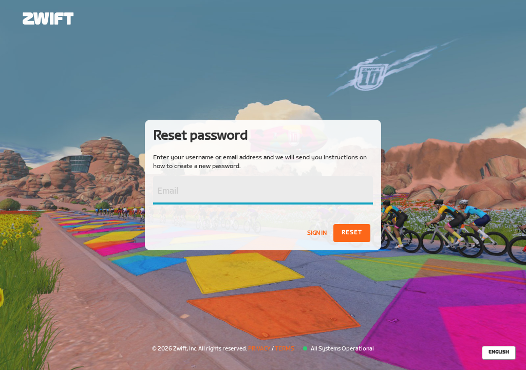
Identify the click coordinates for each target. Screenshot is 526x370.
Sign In (317, 233)
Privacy (259, 348)
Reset (352, 232)
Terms (284, 348)
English (499, 352)
